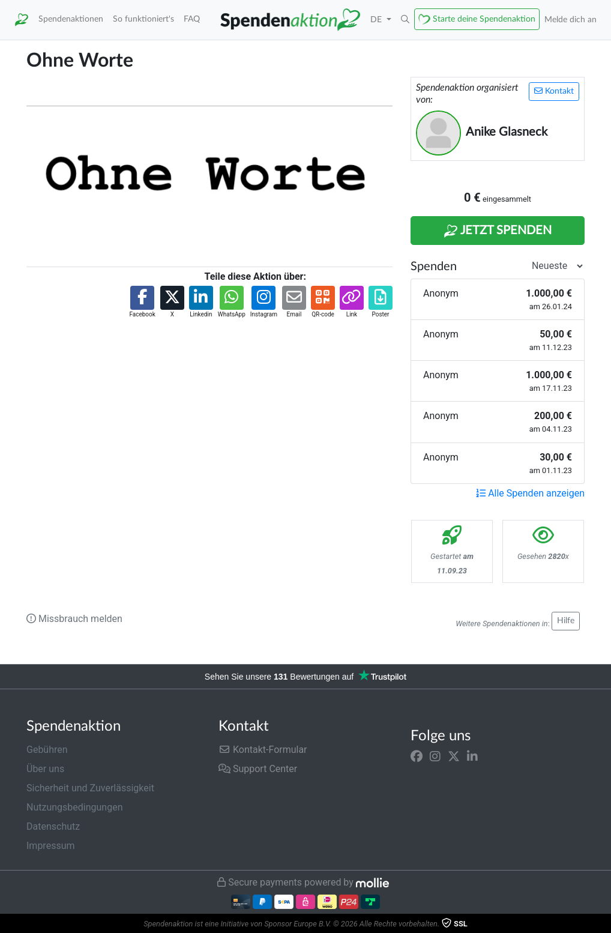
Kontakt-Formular (262, 749)
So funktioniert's (143, 18)
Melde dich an (570, 19)
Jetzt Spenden (498, 231)
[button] (405, 19)
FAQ (192, 18)
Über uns (45, 768)
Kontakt (554, 90)
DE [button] (377, 19)
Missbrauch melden (74, 618)
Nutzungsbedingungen (74, 807)
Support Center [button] (257, 768)
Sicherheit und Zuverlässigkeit (90, 788)
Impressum (50, 845)
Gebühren (47, 749)
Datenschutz (53, 826)
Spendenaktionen (70, 18)
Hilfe (565, 621)
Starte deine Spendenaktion (484, 18)
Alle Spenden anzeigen (530, 493)
